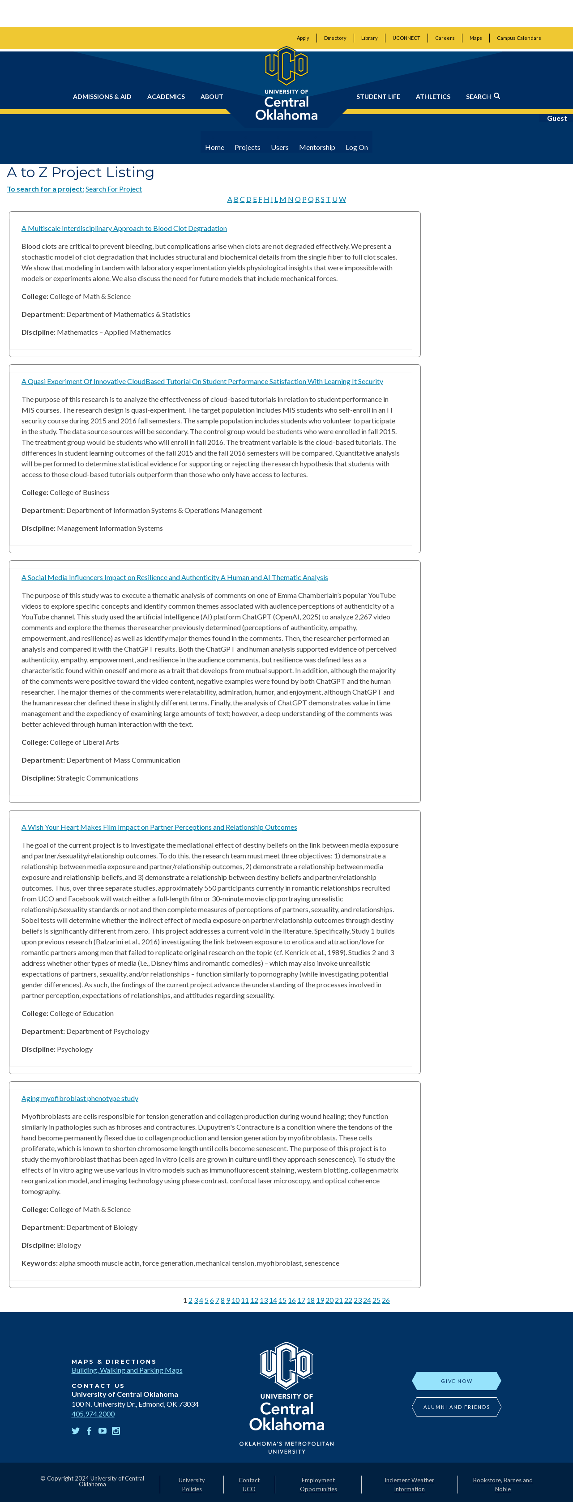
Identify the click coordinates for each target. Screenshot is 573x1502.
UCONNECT (406, 38)
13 (264, 1300)
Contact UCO (249, 1484)
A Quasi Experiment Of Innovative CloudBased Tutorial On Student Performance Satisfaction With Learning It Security (202, 381)
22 (348, 1300)
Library (369, 38)
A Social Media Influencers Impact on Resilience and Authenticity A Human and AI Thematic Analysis (174, 577)
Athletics (433, 96)
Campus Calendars (519, 38)
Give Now (457, 1381)
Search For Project (114, 188)
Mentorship (320, 147)
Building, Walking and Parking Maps (127, 1369)
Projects (251, 147)
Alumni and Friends (456, 1407)
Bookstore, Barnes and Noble (503, 1484)
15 (282, 1300)
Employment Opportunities (318, 1484)
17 (301, 1300)
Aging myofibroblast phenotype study (79, 1098)
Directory (335, 38)
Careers (445, 38)
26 (386, 1300)
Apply (303, 38)
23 (358, 1300)
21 (339, 1300)
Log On (360, 147)
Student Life (378, 96)
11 (245, 1300)
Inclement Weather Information (409, 1484)
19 (320, 1300)
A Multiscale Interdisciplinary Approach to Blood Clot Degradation (124, 228)
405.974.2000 (93, 1413)
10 (235, 1300)
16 (292, 1300)
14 (273, 1300)
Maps (476, 38)
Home (217, 147)
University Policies (192, 1484)
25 (376, 1300)
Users (283, 147)
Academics (166, 96)
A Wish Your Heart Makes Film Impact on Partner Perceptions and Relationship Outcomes (159, 827)
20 (329, 1300)
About (212, 96)
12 (254, 1300)
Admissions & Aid (102, 96)
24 (367, 1300)
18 (311, 1300)
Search (483, 96)
